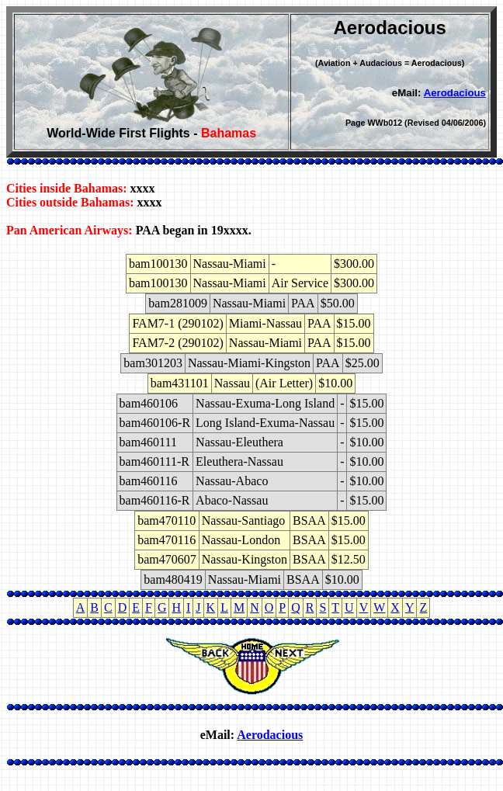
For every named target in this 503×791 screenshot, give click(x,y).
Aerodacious (455, 93)
